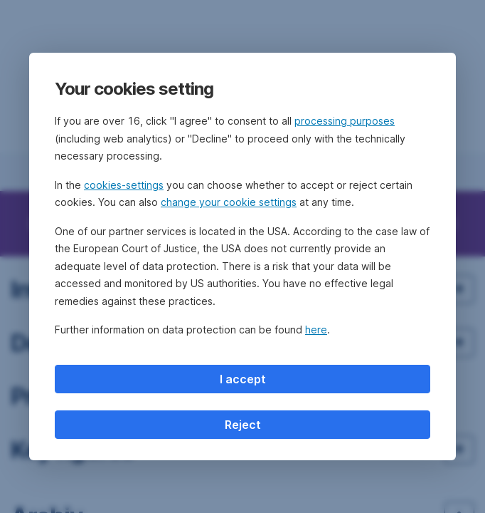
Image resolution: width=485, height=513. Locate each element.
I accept (243, 379)
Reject (243, 425)
